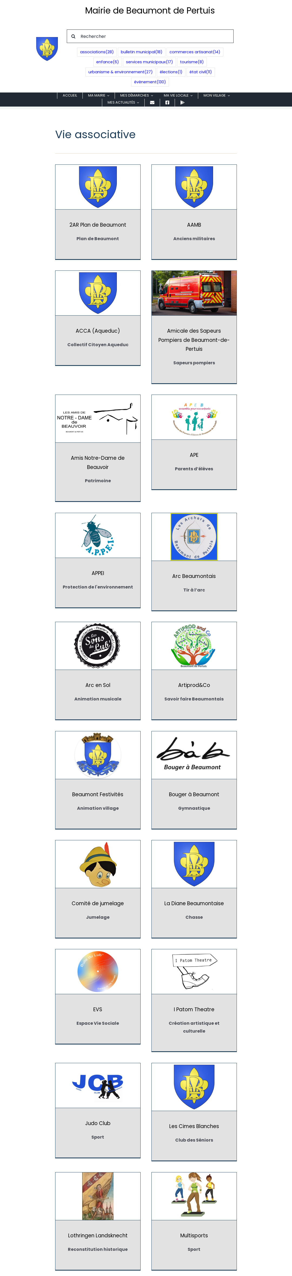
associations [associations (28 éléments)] (97, 52)
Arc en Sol (226, 467)
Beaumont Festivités (161, 567)
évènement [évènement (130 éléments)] (150, 82)
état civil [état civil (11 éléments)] (201, 72)
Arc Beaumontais (162, 467)
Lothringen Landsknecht (98, 889)
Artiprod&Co (98, 567)
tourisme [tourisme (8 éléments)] (192, 62)
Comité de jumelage (98, 675)
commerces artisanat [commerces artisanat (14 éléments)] (195, 52)
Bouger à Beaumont (226, 567)
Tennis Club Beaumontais (98, 1104)
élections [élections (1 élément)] (171, 72)
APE (226, 331)
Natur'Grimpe (226, 886)
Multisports (162, 889)
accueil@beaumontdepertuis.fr (146, 1197)
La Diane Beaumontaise (162, 675)
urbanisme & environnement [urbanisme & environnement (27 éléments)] (120, 72)
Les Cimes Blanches (226, 775)
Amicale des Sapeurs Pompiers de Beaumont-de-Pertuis (98, 340)
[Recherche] (73, 36)
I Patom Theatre (98, 772)
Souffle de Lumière (226, 997)
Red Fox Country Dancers (162, 994)
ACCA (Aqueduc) (226, 225)
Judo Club (162, 772)
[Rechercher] (150, 36)
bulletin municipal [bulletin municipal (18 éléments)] (141, 52)
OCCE (98, 994)
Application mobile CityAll (146, 1209)
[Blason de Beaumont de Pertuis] (47, 39)
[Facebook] (146, 1222)
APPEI (98, 464)
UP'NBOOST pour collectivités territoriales (217, 1269)
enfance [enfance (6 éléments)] (107, 62)
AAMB (162, 225)
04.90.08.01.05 (150, 1181)
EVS (225, 672)
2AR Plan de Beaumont (97, 225)
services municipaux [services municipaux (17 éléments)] (149, 62)
